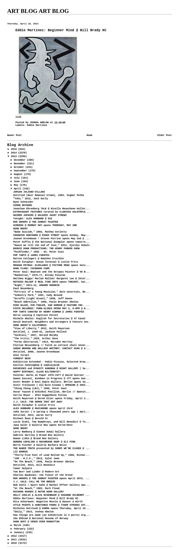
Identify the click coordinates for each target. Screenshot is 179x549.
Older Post (164, 135)
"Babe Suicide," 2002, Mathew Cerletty (40, 232)
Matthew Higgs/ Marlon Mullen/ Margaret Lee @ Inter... (51, 278)
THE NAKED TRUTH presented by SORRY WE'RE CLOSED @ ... (51, 448)
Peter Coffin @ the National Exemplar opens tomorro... (51, 242)
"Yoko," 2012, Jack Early (30, 198)
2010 (14, 543)
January (19, 532)
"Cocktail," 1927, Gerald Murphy (35, 335)
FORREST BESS (21, 358)
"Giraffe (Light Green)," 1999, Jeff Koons (42, 298)
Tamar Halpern (22, 468)
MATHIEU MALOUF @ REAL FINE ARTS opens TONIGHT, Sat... (51, 282)
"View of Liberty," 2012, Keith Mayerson (41, 328)
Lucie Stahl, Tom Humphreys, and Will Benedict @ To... (51, 422)
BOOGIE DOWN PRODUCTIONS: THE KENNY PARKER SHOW (46, 248)
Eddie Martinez (37, 125)
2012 (14, 536)
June (17, 181)
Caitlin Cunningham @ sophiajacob (36, 365)
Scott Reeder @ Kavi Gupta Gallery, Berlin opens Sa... (51, 382)
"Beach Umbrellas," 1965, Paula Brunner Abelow (45, 302)
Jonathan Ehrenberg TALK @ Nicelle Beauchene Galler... (51, 208)
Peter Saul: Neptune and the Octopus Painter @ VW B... (51, 272)
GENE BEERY (20, 228)
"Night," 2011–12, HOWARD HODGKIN (36, 285)
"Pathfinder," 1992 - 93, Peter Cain (38, 252)
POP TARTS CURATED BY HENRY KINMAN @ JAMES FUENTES (48, 312)
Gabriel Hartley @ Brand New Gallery (38, 435)
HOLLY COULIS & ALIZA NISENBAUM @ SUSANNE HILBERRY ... (51, 495)
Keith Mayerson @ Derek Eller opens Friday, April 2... (51, 398)
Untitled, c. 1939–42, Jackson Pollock (40, 331)
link (18, 117)
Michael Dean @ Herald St (30, 418)
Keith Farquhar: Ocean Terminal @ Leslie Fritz (45, 262)
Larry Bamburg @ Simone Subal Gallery (39, 431)
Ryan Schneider (23, 202)
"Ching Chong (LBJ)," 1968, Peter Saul (40, 388)
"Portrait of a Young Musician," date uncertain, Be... (51, 292)
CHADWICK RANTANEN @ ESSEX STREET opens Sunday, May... (51, 235)
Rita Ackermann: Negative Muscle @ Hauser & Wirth (48, 501)
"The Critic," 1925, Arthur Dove (35, 338)
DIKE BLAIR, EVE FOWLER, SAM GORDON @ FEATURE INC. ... (51, 305)
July (17, 178)
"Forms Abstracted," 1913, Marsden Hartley (42, 342)
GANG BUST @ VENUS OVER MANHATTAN (36, 521)
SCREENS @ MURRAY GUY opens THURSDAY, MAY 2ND (45, 225)
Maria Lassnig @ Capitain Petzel (35, 315)
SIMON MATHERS (22, 205)
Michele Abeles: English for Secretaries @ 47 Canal (49, 318)
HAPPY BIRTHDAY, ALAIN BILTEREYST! (37, 371)
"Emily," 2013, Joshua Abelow (33, 511)
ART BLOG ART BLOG (38, 11)
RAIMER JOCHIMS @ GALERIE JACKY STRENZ (40, 215)
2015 (14, 149)
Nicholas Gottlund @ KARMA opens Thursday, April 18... (51, 508)
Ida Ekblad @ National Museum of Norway (40, 518)
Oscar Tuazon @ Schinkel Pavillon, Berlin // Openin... (51, 391)
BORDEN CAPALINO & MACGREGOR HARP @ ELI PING (44, 441)
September (21, 170)
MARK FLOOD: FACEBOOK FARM (31, 268)
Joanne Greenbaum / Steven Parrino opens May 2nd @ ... (51, 238)
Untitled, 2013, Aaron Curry (32, 415)
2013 (14, 156)
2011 (14, 539)
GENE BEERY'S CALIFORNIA (29, 325)
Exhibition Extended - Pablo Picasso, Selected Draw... (51, 362)
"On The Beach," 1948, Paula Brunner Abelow (43, 461)
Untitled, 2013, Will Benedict (34, 465)
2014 (14, 152)
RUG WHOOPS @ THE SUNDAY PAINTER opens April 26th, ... (51, 478)
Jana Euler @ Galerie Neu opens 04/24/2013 (42, 425)
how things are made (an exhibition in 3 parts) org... (51, 515)
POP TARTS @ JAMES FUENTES (31, 255)
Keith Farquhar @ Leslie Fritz (34, 405)
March (18, 525)
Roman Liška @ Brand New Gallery (35, 438)
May (17, 185)
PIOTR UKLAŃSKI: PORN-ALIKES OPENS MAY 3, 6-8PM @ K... (51, 308)
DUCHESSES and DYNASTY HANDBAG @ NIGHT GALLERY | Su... (51, 368)
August (19, 174)
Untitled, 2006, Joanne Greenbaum (36, 351)
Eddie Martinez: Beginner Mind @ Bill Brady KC (45, 498)
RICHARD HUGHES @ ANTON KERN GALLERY (38, 491)
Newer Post (14, 135)
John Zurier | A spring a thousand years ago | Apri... (51, 411)
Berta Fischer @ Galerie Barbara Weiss (40, 445)
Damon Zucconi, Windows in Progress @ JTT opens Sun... (51, 378)
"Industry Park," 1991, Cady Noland (37, 295)
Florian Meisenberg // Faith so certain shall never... (51, 345)
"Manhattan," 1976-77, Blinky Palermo (39, 275)
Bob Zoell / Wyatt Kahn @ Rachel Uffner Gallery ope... (51, 485)
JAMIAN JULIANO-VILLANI (29, 192)
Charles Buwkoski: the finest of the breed (42, 475)
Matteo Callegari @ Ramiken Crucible (38, 258)
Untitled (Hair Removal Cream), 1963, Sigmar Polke (48, 195)
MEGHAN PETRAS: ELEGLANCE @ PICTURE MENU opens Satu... (51, 265)
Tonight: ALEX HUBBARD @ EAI (32, 218)
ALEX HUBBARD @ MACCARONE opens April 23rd (42, 408)
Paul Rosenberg (23, 288)
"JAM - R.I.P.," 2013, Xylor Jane (36, 458)
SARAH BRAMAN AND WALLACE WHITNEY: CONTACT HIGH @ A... (51, 348)
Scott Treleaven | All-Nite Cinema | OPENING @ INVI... (51, 385)
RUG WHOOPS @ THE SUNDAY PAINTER (35, 222)
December (20, 160)
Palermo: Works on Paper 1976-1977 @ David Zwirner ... (51, 375)
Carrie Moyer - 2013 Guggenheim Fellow (40, 395)
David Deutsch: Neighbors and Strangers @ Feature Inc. (51, 322)
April (18, 188)
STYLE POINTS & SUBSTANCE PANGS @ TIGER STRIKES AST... (51, 505)
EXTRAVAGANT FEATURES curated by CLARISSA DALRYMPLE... (51, 212)
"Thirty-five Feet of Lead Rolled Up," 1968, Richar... (51, 455)
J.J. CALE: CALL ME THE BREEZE (34, 481)
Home (89, 135)
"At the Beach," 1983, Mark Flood (36, 488)
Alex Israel (21, 355)
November (20, 163)
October (19, 167)
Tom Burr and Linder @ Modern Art (36, 471)
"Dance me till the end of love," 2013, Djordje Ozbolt (51, 245)
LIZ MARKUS (20, 451)
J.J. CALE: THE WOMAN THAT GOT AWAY (37, 402)
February (20, 529)
